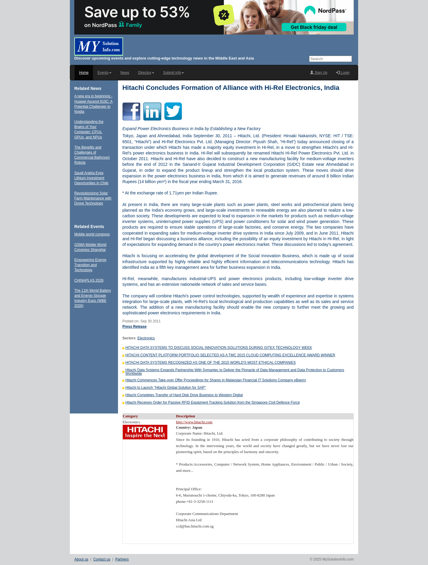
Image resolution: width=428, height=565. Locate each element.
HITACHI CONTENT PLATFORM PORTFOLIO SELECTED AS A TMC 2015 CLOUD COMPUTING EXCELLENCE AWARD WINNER (230, 355)
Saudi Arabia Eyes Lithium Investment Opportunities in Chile (91, 178)
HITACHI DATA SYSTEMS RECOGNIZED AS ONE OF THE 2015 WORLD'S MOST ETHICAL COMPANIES (210, 362)
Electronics (146, 338)
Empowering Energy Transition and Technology (90, 265)
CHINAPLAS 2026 (88, 280)
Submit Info (173, 73)
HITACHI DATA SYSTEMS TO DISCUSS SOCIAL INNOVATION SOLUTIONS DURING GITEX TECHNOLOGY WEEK (218, 348)
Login (343, 73)
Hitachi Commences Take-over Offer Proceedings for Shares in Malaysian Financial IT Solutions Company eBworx (215, 380)
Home (84, 73)
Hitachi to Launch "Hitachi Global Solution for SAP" (165, 387)
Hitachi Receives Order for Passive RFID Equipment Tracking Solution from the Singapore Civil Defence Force (212, 402)
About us (81, 559)
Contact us (101, 559)
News (124, 73)
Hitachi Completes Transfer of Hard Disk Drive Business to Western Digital (184, 395)
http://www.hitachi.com (194, 422)
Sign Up (318, 73)
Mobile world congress (92, 234)
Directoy (146, 73)
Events (104, 73)
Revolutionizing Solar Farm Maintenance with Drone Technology (92, 198)
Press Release (134, 326)
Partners (122, 559)
